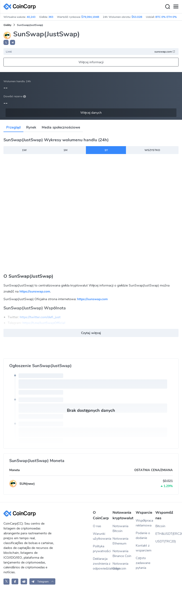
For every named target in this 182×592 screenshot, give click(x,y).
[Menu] (176, 7)
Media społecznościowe (61, 127)
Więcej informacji (91, 62)
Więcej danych (91, 112)
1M (65, 150)
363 (50, 17)
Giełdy (7, 25)
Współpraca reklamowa (144, 523)
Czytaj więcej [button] (91, 333)
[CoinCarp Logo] (20, 6)
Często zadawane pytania (143, 563)
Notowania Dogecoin (120, 566)
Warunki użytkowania (102, 536)
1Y (106, 150)
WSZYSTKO (152, 150)
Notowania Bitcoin (120, 528)
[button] (12, 42)
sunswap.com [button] (164, 52)
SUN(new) (27, 484)
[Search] (167, 7)
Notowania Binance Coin (122, 553)
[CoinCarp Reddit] (24, 581)
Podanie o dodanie (143, 535)
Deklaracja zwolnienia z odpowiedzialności (103, 564)
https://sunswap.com (34, 291)
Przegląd (13, 127)
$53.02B (137, 17)
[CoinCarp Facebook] (15, 581)
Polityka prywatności (102, 548)
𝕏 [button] (6, 42)
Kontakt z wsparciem (143, 548)
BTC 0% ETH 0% (166, 17)
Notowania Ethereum (120, 541)
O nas (97, 526)
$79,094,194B (90, 17)
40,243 (31, 17)
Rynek (31, 127)
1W (24, 150)
